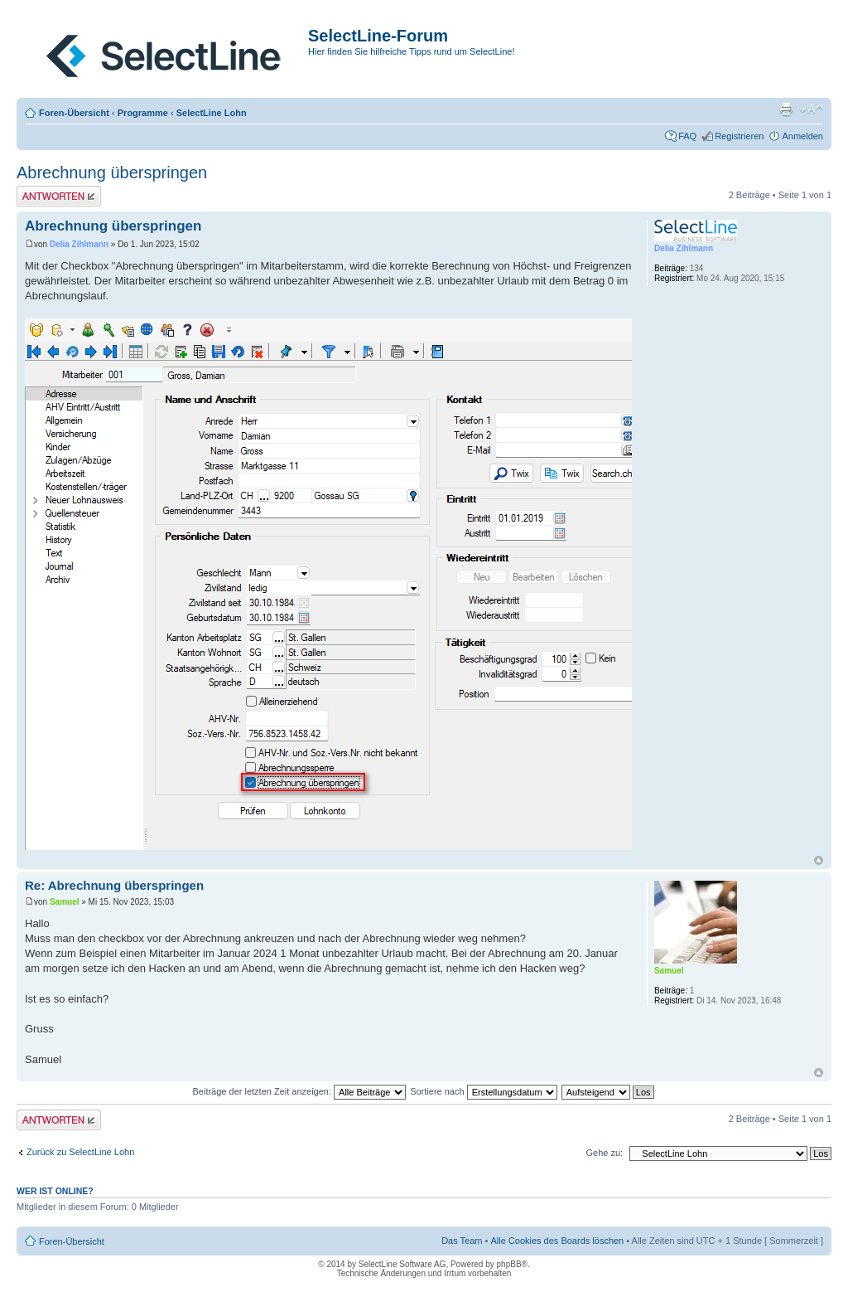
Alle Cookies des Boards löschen (557, 1241)
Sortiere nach (483, 1091)
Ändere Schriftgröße (811, 109)
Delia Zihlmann (79, 244)
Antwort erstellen (59, 196)
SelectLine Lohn (211, 113)
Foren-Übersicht (74, 113)
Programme (143, 113)
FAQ (687, 136)
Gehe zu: (604, 1153)
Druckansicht (786, 109)
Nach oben (818, 860)
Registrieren (739, 136)
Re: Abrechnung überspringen (114, 885)
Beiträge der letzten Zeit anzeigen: (299, 1091)
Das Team (461, 1241)
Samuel (65, 901)
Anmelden (802, 136)
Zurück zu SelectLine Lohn (80, 1152)
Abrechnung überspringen (112, 172)
